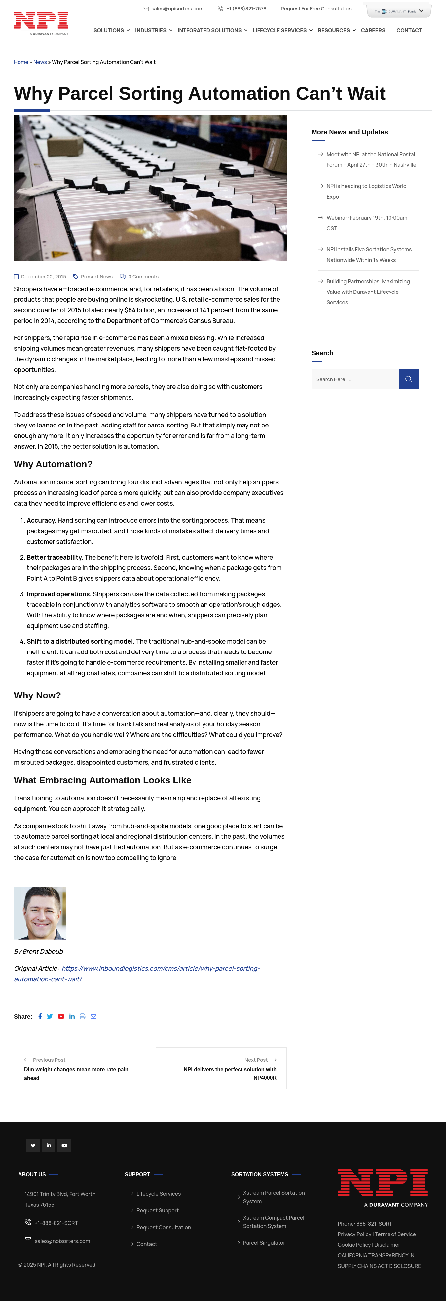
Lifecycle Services (280, 30)
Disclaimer (387, 1244)
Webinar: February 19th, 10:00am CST (367, 223)
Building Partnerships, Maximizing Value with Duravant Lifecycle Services (368, 292)
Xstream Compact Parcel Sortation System (273, 1222)
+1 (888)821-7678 (246, 8)
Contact (409, 30)
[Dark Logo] (41, 23)
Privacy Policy (355, 1234)
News (40, 62)
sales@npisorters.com (177, 8)
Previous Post (49, 1059)
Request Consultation (164, 1227)
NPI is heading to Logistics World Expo (367, 191)
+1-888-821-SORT (56, 1223)
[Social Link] (33, 1145)
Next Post (256, 1059)
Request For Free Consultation (316, 8)
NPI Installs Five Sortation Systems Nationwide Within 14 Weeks (369, 255)
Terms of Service (395, 1234)
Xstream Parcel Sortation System (274, 1197)
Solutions (108, 30)
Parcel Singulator (264, 1242)
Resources (334, 30)
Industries (151, 30)
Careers (373, 30)
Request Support (158, 1210)
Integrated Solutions (210, 30)
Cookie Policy (354, 1244)
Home (21, 62)
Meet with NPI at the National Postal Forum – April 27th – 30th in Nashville (371, 159)
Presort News (97, 276)
